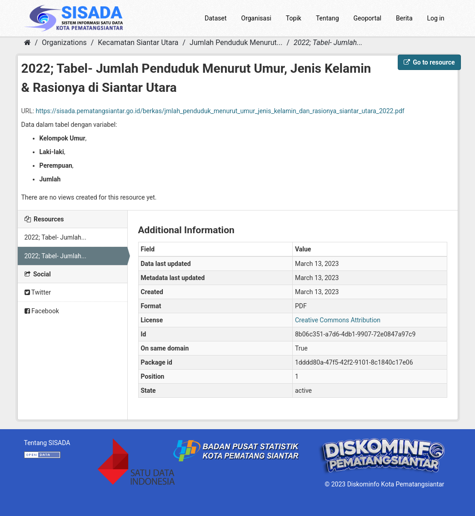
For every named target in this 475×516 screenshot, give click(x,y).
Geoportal (367, 18)
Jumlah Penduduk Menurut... (236, 42)
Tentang (327, 18)
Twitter (38, 292)
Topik (293, 18)
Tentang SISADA (47, 442)
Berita (404, 18)
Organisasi (256, 18)
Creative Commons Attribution (337, 320)
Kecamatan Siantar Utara (138, 42)
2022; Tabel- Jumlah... (328, 42)
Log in (436, 18)
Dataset (215, 18)
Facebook (42, 311)
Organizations (64, 42)
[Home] (27, 42)
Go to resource (429, 62)
